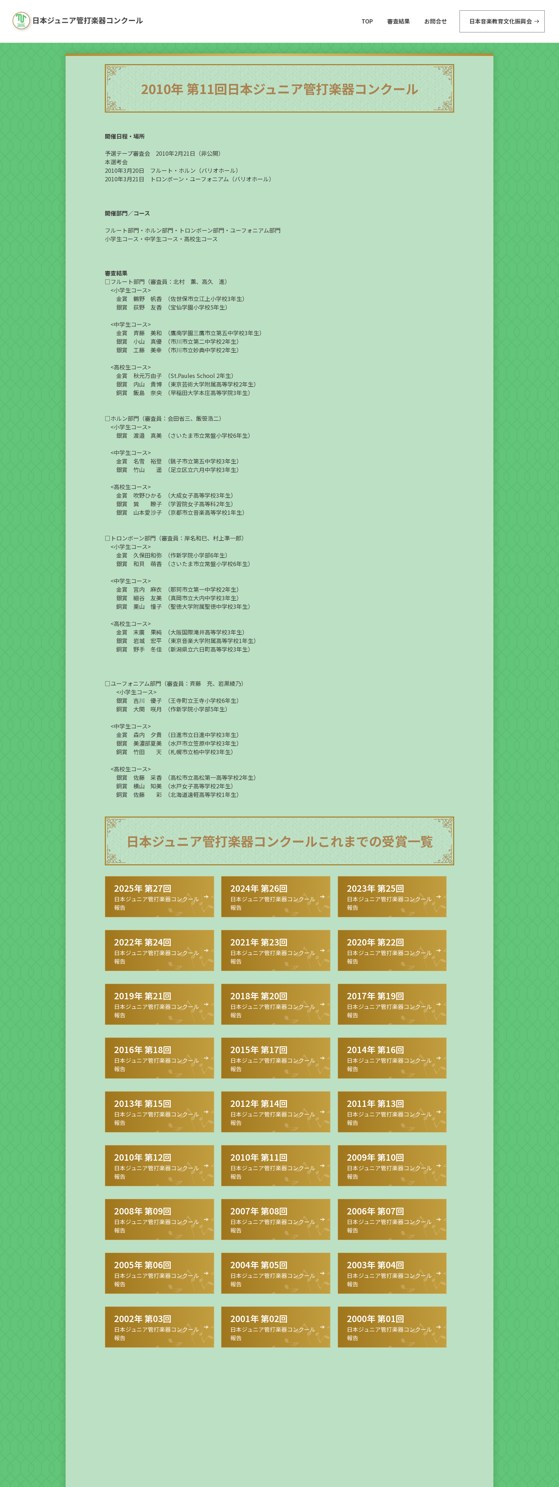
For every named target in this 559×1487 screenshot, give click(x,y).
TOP (367, 21)
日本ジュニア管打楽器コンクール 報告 (156, 897)
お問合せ (435, 21)
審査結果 (398, 21)
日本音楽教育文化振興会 (500, 21)
